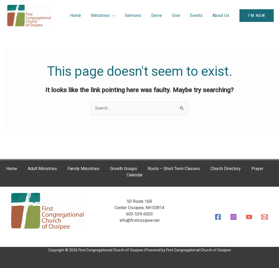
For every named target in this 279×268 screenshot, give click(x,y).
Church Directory (225, 168)
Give (179, 15)
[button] (256, 15)
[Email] (264, 216)
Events (198, 15)
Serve (161, 15)
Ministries (108, 15)
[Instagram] (233, 216)
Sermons (139, 15)
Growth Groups (123, 168)
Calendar (134, 175)
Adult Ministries (41, 168)
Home (84, 15)
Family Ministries (83, 168)
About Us (221, 15)
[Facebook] (217, 216)
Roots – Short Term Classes (173, 168)
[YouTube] (249, 216)
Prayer (257, 168)
